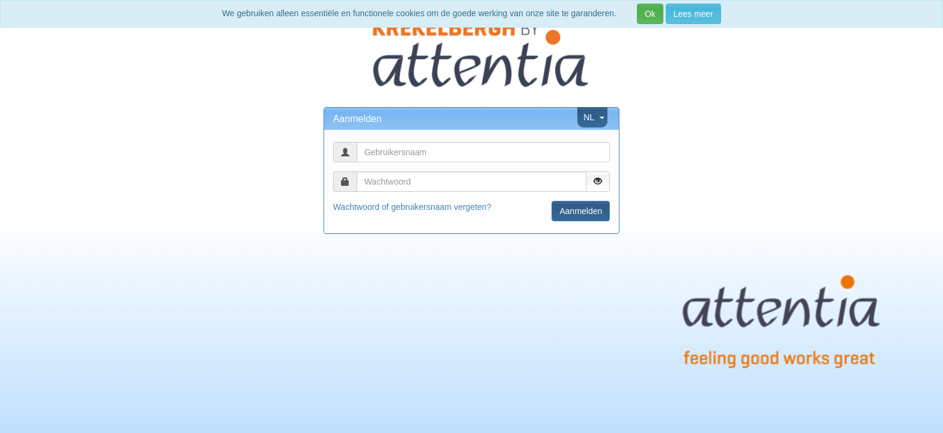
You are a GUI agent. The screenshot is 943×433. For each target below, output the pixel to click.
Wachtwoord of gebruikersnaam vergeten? (412, 207)
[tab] (471, 119)
